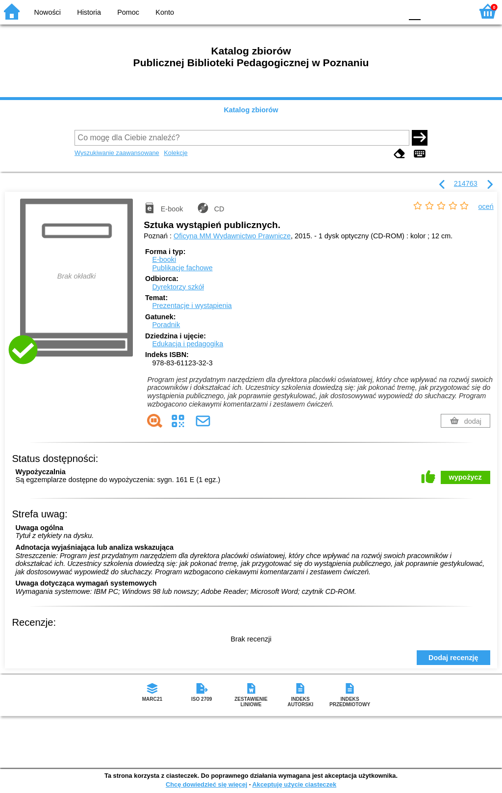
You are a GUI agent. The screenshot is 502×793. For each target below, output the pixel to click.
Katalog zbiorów (251, 110)
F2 (454, 11)
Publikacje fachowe (182, 268)
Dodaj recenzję (453, 658)
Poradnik (166, 325)
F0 (414, 11)
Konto (164, 12)
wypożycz (465, 477)
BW (352, 11)
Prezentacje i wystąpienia (191, 305)
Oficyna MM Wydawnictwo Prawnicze (232, 236)
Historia (89, 12)
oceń (486, 206)
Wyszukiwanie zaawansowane (117, 152)
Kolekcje (175, 152)
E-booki (164, 259)
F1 (431, 11)
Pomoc (128, 12)
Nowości (47, 12)
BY (392, 11)
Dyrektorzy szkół (178, 287)
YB (372, 11)
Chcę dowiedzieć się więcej (206, 784)
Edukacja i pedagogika (187, 344)
